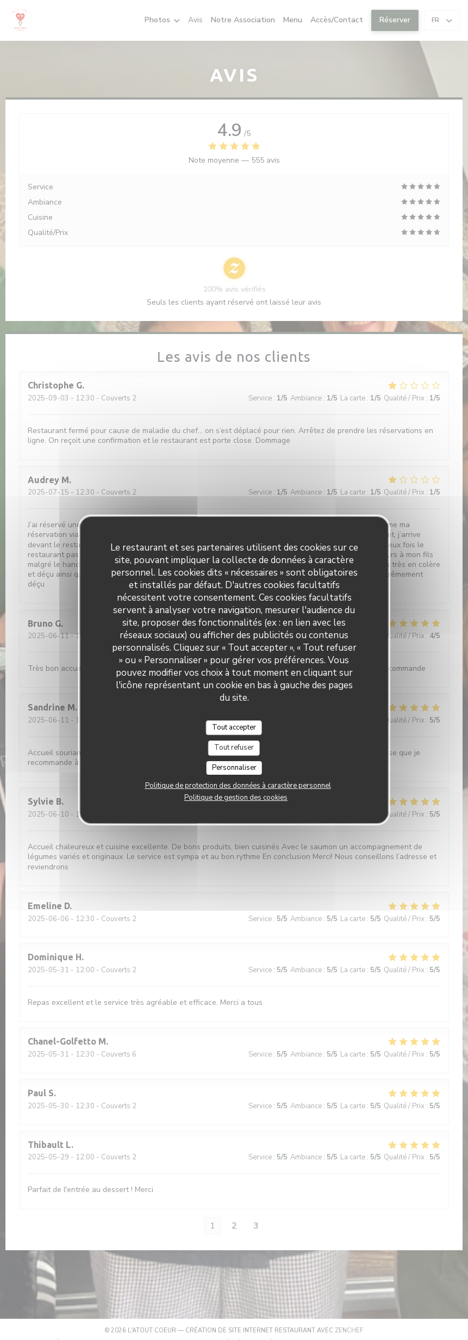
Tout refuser (234, 747)
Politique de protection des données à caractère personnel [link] (238, 786)
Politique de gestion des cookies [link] (236, 797)
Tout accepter (234, 727)
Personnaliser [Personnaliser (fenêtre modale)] (234, 768)
